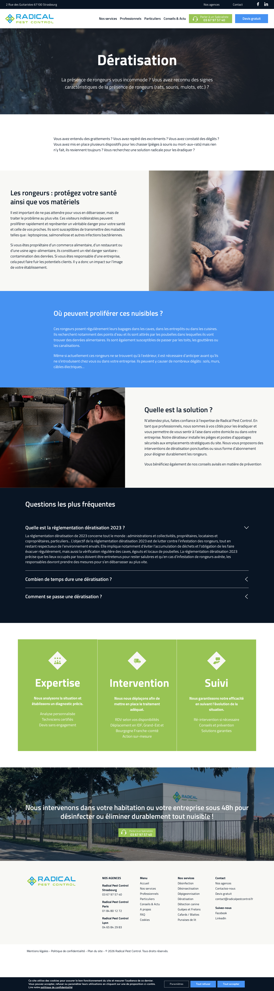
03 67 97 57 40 (112, 894)
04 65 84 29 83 (112, 927)
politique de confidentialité (56, 987)
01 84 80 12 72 (112, 911)
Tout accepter (231, 984)
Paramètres (176, 984)
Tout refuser (203, 984)
